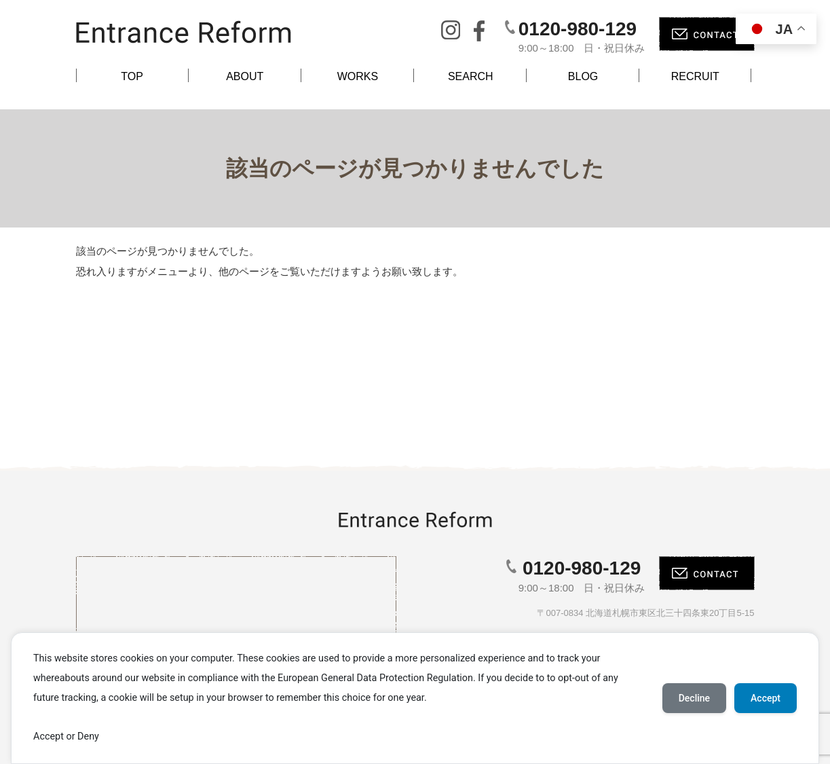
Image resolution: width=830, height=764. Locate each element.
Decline (694, 698)
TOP (132, 76)
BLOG (583, 76)
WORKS (357, 76)
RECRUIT (695, 76)
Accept (765, 698)
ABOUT (244, 76)
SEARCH (470, 76)
